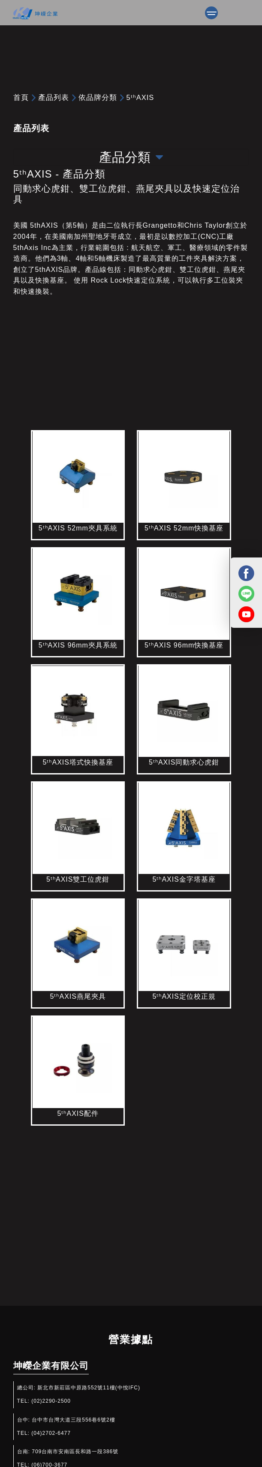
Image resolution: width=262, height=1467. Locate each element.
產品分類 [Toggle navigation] (131, 157)
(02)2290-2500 (51, 1401)
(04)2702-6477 (51, 1433)
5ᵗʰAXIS (140, 97)
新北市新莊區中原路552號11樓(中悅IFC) (88, 1388)
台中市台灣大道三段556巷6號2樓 (73, 1420)
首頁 (21, 97)
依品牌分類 (97, 97)
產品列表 (53, 97)
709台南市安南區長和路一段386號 (75, 1452)
